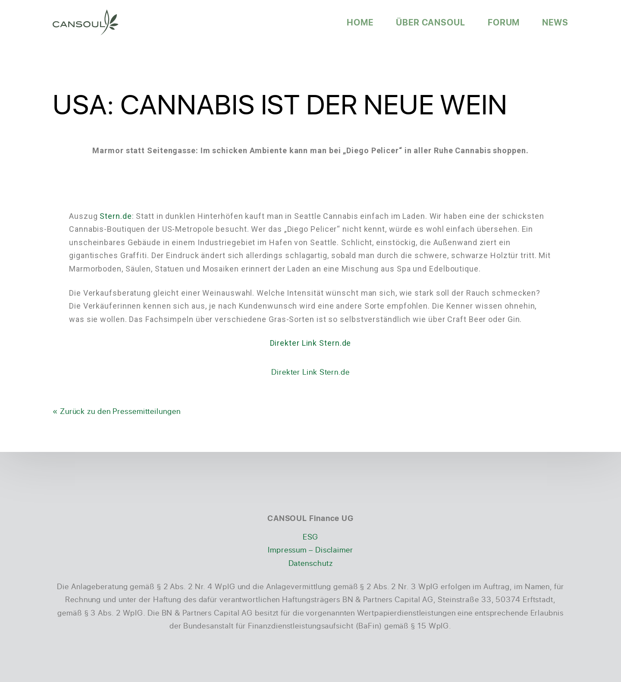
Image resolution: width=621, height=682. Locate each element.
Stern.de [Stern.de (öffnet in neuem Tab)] (116, 216)
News (555, 22)
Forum (504, 22)
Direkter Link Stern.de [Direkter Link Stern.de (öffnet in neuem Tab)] (310, 342)
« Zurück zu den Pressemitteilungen (117, 411)
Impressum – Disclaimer (310, 549)
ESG (311, 536)
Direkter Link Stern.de (310, 371)
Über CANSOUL (430, 22)
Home (360, 22)
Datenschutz (311, 563)
